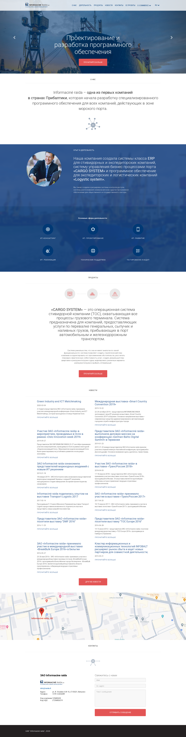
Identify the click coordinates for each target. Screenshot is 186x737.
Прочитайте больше (47, 417)
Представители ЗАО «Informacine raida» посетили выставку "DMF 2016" (61, 520)
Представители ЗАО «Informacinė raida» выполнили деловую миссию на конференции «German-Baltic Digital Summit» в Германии (119, 435)
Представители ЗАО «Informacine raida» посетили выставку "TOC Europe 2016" (119, 520)
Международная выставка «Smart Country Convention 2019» (121, 403)
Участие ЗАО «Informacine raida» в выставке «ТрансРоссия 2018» (116, 465)
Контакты (119, 5)
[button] (14, 37)
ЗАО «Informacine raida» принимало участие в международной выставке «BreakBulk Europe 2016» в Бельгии (60, 546)
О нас (74, 5)
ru (157, 5)
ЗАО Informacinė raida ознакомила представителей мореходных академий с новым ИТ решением (63, 466)
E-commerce (144, 5)
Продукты (98, 5)
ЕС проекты (130, 5)
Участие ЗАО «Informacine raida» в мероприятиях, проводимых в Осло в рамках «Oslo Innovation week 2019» (60, 434)
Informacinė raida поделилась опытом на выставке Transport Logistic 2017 (62, 495)
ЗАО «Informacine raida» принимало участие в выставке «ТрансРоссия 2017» (120, 495)
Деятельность (85, 5)
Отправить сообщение (120, 712)
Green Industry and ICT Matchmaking (59, 401)
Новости (109, 5)
